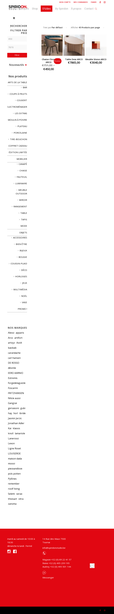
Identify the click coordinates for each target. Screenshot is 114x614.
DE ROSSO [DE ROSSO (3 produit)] (13, 362)
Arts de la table (17, 82)
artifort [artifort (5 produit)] (18, 337)
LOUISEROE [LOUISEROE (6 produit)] (14, 453)
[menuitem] (65, 2)
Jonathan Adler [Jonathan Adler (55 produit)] (16, 423)
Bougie (23, 257)
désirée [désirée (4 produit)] (12, 368)
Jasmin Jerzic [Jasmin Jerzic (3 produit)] (15, 418)
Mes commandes (81, 2)
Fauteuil (22, 176)
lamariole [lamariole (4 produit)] (20, 433)
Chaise (23, 170)
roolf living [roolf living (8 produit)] (14, 488)
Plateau (22, 126)
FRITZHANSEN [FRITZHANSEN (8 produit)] (16, 393)
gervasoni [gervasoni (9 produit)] (13, 408)
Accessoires (20, 237)
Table (23, 212)
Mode (24, 225)
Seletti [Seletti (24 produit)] (11, 493)
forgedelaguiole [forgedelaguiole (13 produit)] (16, 383)
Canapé (23, 164)
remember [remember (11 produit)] (13, 483)
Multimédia (20, 289)
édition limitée (18, 152)
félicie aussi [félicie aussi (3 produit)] (14, 398)
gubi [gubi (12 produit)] (22, 408)
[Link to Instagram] (104, 2)
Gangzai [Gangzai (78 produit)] (12, 403)
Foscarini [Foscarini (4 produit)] (13, 388)
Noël (24, 295)
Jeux (24, 282)
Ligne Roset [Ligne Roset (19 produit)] (14, 448)
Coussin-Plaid (19, 263)
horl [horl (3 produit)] (15, 413)
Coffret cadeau (17, 145)
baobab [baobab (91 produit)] (12, 347)
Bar (25, 87)
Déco (24, 270)
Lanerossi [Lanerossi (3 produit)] (13, 438)
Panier (93, 2)
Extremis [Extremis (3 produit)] (12, 378)
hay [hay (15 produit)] (10, 413)
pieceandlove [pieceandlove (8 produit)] (15, 468)
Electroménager (17, 106)
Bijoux (23, 250)
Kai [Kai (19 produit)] (9, 428)
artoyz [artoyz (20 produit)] (11, 342)
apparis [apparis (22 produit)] (20, 332)
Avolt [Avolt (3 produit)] (19, 342)
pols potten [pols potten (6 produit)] (14, 473)
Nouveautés (16, 64)
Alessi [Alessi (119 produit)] (11, 332)
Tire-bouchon (18, 139)
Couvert (22, 100)
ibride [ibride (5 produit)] (22, 413)
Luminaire (21, 183)
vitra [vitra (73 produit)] (20, 498)
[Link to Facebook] (100, 2)
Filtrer (17, 55)
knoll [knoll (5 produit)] (10, 433)
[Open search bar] (96, 8)
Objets (23, 232)
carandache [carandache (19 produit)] (14, 352)
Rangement (20, 206)
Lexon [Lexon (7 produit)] (11, 443)
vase (24, 302)
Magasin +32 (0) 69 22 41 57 (56, 559)
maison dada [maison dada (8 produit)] (15, 458)
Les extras (21, 113)
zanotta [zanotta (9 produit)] (12, 503)
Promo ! (22, 308)
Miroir (23, 199)
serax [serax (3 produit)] (19, 493)
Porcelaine (20, 132)
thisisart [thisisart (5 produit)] (12, 498)
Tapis (24, 219)
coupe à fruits (18, 93)
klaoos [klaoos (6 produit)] (16, 428)
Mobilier (22, 158)
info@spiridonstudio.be (53, 547)
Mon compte (65, 2)
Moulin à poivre (17, 119)
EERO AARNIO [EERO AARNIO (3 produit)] (15, 373)
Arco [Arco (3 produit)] (10, 337)
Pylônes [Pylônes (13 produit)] (12, 478)
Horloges (21, 276)
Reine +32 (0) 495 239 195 (56, 563)
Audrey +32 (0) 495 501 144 (56, 566)
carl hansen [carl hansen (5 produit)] (14, 358)
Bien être (21, 244)
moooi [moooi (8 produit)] (11, 463)
